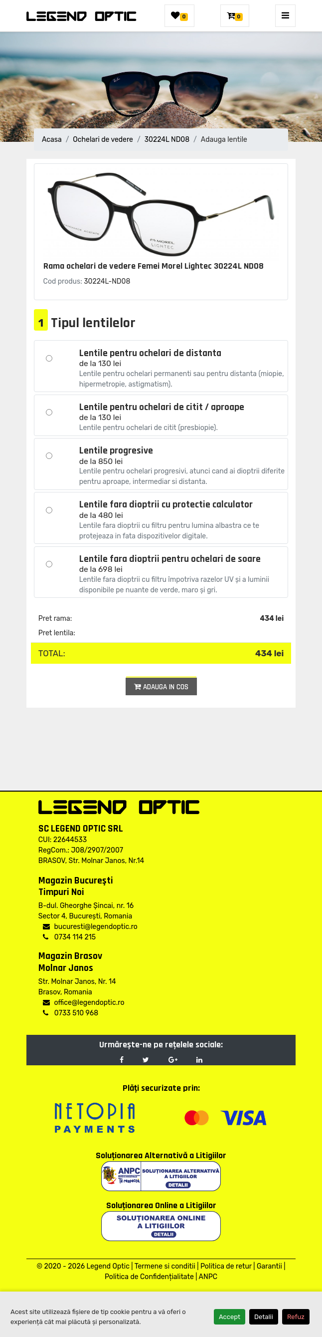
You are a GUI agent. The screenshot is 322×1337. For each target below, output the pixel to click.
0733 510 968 (70, 1013)
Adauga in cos (161, 687)
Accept (229, 1317)
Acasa (52, 139)
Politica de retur (226, 1266)
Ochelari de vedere (103, 139)
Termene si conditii (165, 1266)
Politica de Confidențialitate (149, 1277)
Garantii (269, 1266)
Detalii (263, 1317)
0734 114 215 (69, 937)
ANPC (208, 1277)
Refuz (296, 1317)
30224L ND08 (167, 139)
